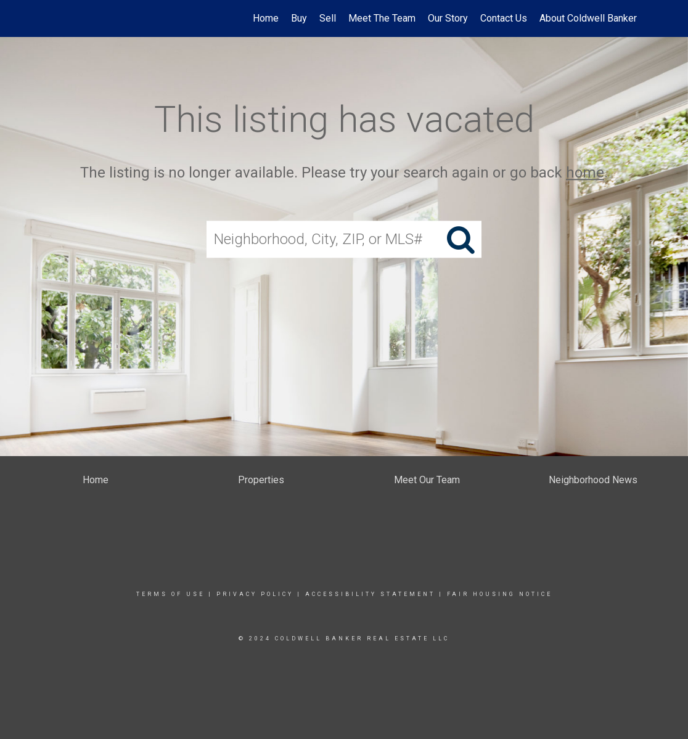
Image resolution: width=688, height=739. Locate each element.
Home (266, 18)
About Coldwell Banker (588, 18)
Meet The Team (382, 18)
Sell (327, 18)
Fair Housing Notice (499, 594)
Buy (299, 18)
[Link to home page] (51, 18)
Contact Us (503, 18)
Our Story (448, 18)
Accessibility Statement (370, 594)
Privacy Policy (254, 594)
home (585, 172)
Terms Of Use (170, 594)
